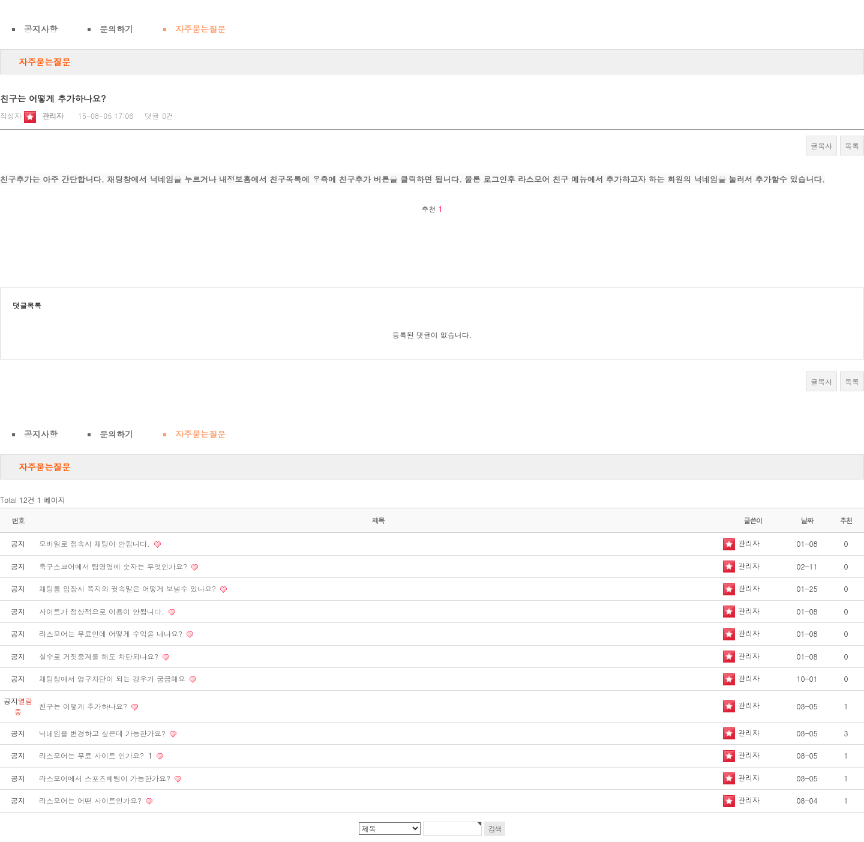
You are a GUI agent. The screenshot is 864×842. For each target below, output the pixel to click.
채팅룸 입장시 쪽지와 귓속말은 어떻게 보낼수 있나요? (128, 588)
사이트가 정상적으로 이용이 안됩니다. (103, 611)
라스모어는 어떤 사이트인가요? (91, 800)
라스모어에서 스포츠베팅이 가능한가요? (106, 778)
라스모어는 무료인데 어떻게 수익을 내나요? (112, 633)
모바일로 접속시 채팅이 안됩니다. (95, 543)
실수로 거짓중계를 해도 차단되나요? (100, 656)
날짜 (807, 520)
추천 (846, 520)
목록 (852, 145)
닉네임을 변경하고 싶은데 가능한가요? (103, 733)
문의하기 (116, 29)
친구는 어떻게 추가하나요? (84, 706)
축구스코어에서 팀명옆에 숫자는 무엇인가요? (114, 566)
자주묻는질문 (200, 29)
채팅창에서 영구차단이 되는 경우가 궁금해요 (113, 678)
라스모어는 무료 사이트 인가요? (97, 755)
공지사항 (41, 29)
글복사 (821, 145)
